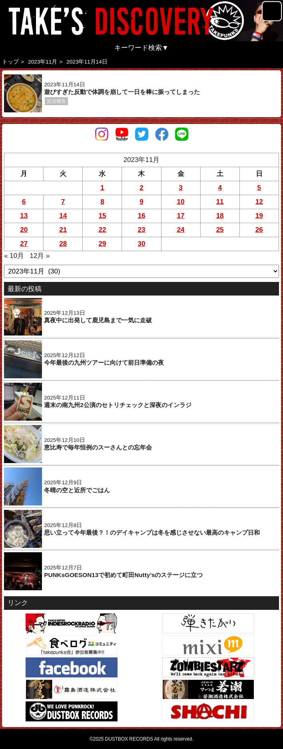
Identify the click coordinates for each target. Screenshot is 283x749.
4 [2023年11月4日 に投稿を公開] (219, 188)
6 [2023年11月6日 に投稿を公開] (24, 202)
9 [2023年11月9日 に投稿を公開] (141, 202)
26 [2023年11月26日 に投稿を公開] (259, 230)
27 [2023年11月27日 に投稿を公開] (24, 244)
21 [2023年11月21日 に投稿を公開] (63, 230)
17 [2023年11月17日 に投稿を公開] (181, 216)
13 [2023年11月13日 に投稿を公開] (24, 216)
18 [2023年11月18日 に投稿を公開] (220, 216)
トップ (10, 62)
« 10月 (14, 256)
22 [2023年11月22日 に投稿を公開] (102, 230)
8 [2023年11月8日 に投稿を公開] (102, 202)
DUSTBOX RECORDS (129, 739)
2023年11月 (42, 62)
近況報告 (56, 101)
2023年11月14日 (86, 62)
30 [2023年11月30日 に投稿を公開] (141, 244)
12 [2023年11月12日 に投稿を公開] (259, 202)
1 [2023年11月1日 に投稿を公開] (102, 188)
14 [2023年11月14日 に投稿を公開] (63, 216)
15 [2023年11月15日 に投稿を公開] (102, 216)
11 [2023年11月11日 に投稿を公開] (220, 202)
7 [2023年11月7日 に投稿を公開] (63, 202)
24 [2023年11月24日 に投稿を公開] (181, 230)
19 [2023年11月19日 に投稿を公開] (259, 216)
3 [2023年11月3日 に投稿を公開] (180, 188)
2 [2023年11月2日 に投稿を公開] (141, 188)
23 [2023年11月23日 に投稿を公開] (141, 230)
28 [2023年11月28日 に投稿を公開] (63, 244)
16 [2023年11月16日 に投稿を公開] (141, 216)
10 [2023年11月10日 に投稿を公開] (181, 202)
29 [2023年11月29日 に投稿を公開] (102, 244)
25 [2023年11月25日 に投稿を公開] (220, 230)
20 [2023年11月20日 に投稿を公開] (24, 230)
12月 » (40, 256)
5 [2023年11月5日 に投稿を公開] (259, 188)
